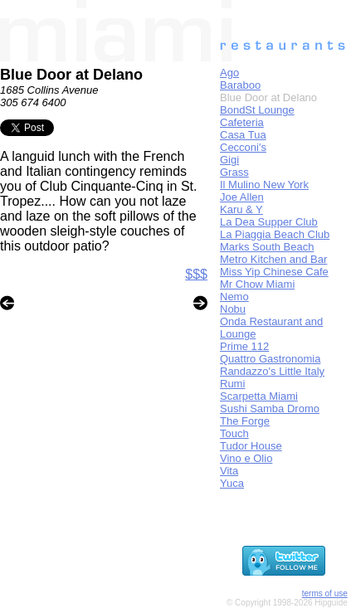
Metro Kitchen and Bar (273, 259)
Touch (234, 433)
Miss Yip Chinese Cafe (274, 271)
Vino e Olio (246, 458)
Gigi (229, 159)
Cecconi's (243, 147)
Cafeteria (242, 122)
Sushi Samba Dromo (269, 408)
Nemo (234, 296)
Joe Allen (242, 197)
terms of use (325, 593)
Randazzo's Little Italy (272, 371)
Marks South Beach (267, 247)
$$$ (196, 274)
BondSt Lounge (257, 110)
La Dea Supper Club (269, 222)
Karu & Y (241, 209)
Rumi (232, 383)
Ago (229, 72)
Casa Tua (243, 135)
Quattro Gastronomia (270, 359)
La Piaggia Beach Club (274, 234)
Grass (234, 172)
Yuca (232, 483)
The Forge (245, 421)
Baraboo (240, 85)
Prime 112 (244, 346)
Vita (229, 471)
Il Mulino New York (264, 184)
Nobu (233, 309)
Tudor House (251, 446)
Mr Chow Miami (257, 284)
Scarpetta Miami (259, 396)
